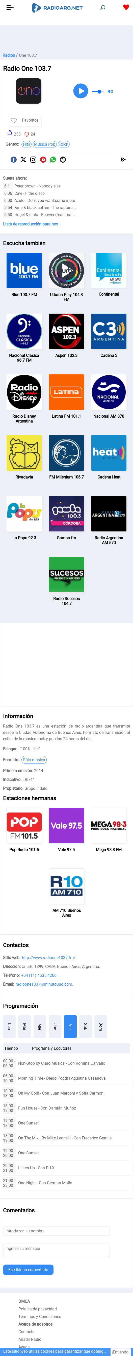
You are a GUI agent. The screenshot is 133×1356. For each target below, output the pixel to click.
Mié (39, 1026)
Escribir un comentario (28, 1269)
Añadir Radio (29, 1339)
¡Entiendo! (120, 1352)
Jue (55, 1026)
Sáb (85, 1026)
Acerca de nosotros (35, 1324)
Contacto (26, 1331)
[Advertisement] (66, 38)
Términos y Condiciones (39, 1316)
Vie (70, 1026)
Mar (24, 1026)
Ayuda (24, 1347)
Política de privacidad (37, 1309)
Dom (100, 1026)
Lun (9, 1026)
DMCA (24, 1301)
